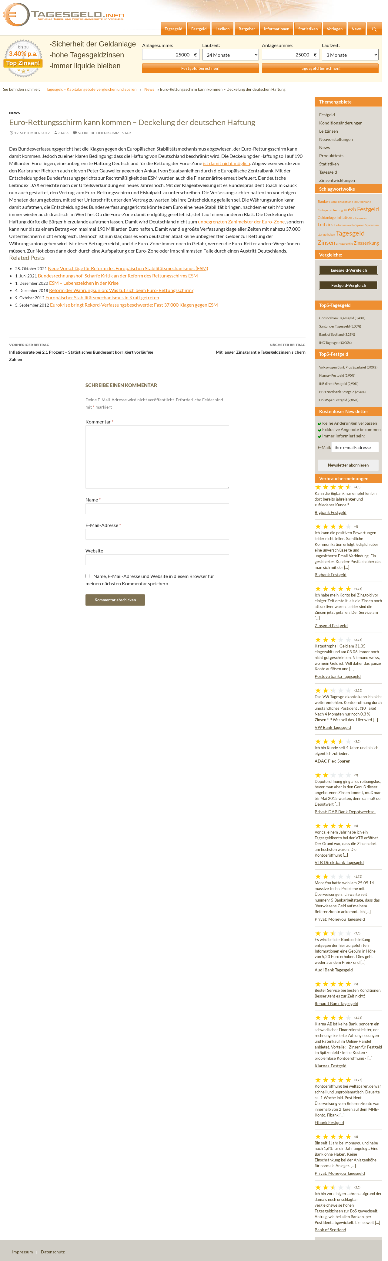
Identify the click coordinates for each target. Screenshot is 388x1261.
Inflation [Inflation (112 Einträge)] (344, 217)
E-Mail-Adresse (103, 525)
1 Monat (230, 54)
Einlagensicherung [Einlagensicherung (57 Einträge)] (330, 210)
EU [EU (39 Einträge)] (345, 210)
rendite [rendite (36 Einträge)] (351, 225)
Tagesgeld (328, 172)
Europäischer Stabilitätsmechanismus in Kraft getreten (102, 297)
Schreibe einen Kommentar (104, 133)
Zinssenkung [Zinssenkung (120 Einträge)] (366, 243)
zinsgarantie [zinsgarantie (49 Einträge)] (344, 243)
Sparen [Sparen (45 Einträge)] (360, 225)
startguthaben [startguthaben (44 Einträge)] (326, 234)
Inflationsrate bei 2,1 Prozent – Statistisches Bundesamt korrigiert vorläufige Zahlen (83, 351)
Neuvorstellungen (336, 139)
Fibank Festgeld (329, 1122)
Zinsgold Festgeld (331, 625)
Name (93, 499)
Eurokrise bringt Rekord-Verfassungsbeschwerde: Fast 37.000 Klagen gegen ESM (134, 305)
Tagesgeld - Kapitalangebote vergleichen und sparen (91, 89)
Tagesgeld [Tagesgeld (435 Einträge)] (350, 233)
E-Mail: (324, 447)
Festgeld (327, 114)
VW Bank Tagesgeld (333, 727)
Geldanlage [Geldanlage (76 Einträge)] (327, 217)
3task (63, 133)
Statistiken (329, 163)
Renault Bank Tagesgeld (336, 1003)
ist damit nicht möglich (226, 163)
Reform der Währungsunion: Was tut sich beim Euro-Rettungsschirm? (121, 290)
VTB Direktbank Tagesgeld (339, 862)
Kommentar (99, 421)
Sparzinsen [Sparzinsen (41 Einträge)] (372, 225)
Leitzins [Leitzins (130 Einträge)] (325, 224)
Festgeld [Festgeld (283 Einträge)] (368, 209)
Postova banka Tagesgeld (338, 676)
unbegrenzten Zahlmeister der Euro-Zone (241, 221)
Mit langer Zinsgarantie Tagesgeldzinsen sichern (231, 348)
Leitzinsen (328, 131)
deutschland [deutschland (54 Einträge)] (362, 201)
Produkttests (331, 155)
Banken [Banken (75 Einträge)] (324, 201)
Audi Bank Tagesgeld (334, 969)
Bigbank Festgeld (330, 512)
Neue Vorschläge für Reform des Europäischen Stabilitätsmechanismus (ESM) (128, 268)
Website (94, 550)
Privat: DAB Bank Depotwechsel (345, 811)
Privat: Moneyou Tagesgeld (340, 919)
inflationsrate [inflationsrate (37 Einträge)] (360, 217)
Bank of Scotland (330, 1229)
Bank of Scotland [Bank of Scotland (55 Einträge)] (342, 201)
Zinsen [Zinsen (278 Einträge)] (326, 242)
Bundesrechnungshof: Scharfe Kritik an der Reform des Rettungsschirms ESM (118, 275)
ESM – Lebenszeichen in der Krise (84, 283)
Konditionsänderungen (341, 122)
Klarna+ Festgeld (330, 1065)
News (149, 89)
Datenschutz (53, 1251)
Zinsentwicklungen (337, 180)
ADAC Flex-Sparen (332, 760)
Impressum (22, 1251)
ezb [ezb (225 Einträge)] (352, 209)
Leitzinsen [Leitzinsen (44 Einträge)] (340, 225)
